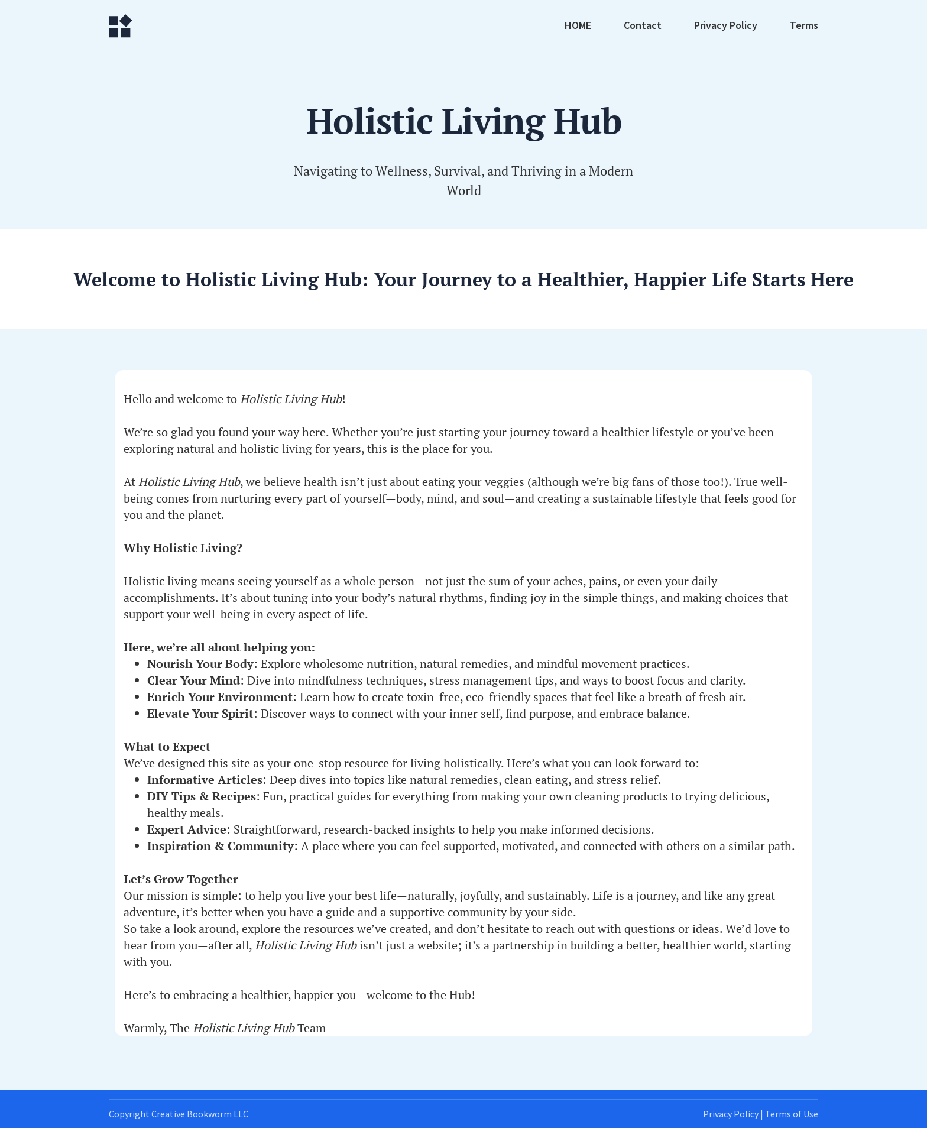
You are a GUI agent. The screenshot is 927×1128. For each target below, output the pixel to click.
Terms (804, 26)
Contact (643, 26)
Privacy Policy (725, 26)
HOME (578, 26)
